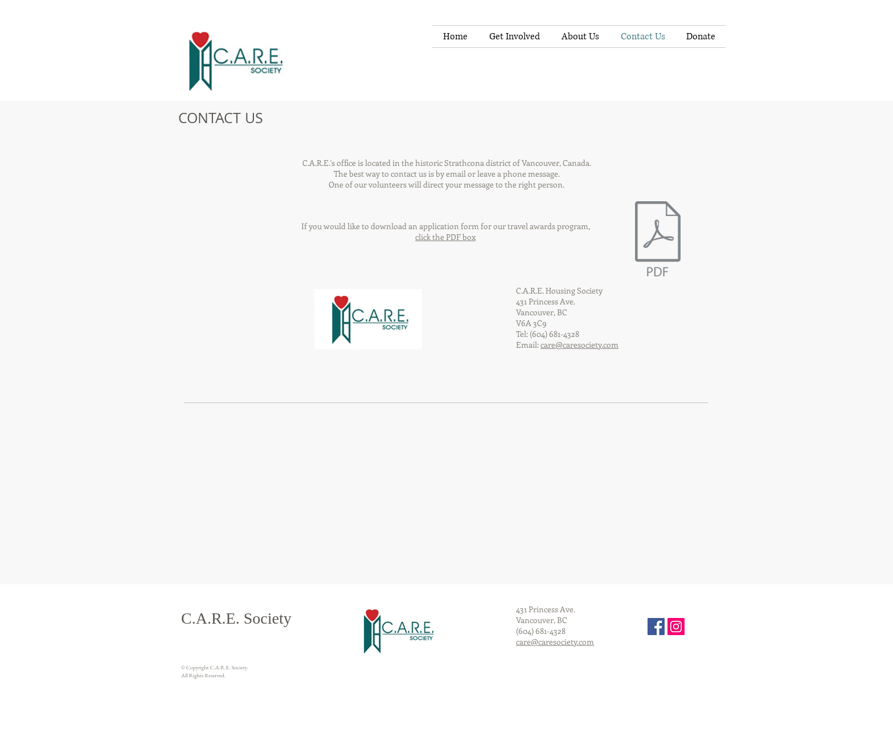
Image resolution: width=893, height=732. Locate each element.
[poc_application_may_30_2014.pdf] (657, 240)
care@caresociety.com (579, 344)
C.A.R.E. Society (236, 618)
